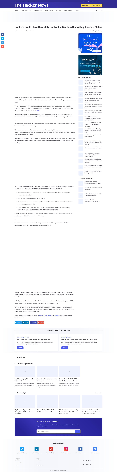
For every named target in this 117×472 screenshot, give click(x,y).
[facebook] (80, 451)
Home (16, 10)
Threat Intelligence (26, 10)
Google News (43, 315)
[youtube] (51, 451)
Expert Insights (68, 10)
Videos (96, 392)
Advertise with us (19, 463)
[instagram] (65, 451)
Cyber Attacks (49, 10)
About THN (17, 461)
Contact (17, 465)
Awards (77, 10)
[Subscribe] (77, 431)
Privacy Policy (40, 465)
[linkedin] (36, 451)
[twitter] (21, 451)
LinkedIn (57, 315)
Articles (100, 392)
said (38, 110)
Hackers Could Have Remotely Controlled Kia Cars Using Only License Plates (58, 27)
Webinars (58, 10)
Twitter (50, 315)
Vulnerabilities (38, 10)
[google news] (95, 450)
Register (20, 347)
